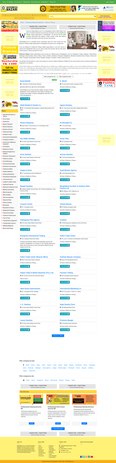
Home (4, 2)
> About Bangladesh (53, 455)
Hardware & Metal (7, 169)
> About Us (40, 447)
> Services (40, 448)
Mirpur (38, 365)
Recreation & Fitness (8, 207)
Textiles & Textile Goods (9, 215)
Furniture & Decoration (9, 164)
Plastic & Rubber (7, 202)
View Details (25, 98)
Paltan (54, 365)
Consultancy (6, 146)
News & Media (7, 195)
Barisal (47, 380)
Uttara (43, 365)
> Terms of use (41, 455)
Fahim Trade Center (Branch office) (34, 257)
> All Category (41, 451)
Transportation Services (9, 223)
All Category (10, 2)
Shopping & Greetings (8, 210)
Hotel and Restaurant (8, 174)
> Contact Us (40, 454)
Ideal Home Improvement (30, 289)
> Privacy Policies (52, 457)
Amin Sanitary (25, 154)
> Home (39, 445)
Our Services (18, 2)
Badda (65, 365)
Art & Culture (6, 119)
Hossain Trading (66, 273)
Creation (63, 220)
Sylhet (73, 380)
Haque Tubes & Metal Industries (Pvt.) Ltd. (37, 273)
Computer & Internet (8, 139)
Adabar (60, 365)
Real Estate (6, 205)
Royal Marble (25, 81)
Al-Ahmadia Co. (66, 123)
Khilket (27, 365)
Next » (61, 335)
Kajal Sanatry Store (67, 304)
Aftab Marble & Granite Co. (30, 105)
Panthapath (71, 368)
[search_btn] (95, 16)
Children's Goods (7, 134)
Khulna (33, 380)
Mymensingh (53, 380)
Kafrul (24, 368)
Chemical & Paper (7, 132)
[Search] (71, 16)
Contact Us (52, 2)
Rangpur (67, 380)
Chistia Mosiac (66, 204)
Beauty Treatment (7, 124)
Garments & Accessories (9, 166)
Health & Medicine (8, 171)
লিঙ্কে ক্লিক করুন (42, 73)
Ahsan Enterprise (27, 123)
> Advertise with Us (42, 452)
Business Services (8, 129)
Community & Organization (10, 137)
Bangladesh (45, 2)
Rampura (84, 368)
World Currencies (35, 2)
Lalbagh (54, 368)
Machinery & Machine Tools (10, 187)
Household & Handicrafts (9, 176)
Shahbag (90, 368)
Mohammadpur (62, 368)
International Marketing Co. (71, 289)
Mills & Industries (7, 192)
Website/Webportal (8, 225)
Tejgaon (25, 370)
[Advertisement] (58, 349)
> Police (50, 454)
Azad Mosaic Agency (68, 170)
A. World (63, 81)
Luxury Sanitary (26, 320)
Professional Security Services (84, 407)
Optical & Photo (7, 200)
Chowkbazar (78, 365)
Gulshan (49, 365)
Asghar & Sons (26, 170)
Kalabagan (38, 368)
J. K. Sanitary (25, 304)
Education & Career (8, 149)
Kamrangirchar (46, 368)
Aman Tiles (64, 139)
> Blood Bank (51, 448)
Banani (33, 365)
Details (31, 423)
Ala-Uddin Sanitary (27, 139)
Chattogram (40, 380)
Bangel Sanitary (26, 186)
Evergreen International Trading (32, 236)
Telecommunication (8, 213)
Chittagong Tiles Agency (30, 220)
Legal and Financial (8, 184)
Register (112, 2)
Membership (26, 2)
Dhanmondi (32, 370)
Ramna (78, 368)
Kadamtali (30, 368)
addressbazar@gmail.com (66, 452)
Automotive (6, 121)
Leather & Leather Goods (9, 182)
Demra (85, 365)
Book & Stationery (7, 126)
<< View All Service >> (58, 428)
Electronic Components (9, 156)
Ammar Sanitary (66, 154)
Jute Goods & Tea (7, 179)
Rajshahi (61, 380)
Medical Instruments (8, 189)
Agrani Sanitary (66, 105)
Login (107, 2)
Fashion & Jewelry (8, 158)
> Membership (41, 450)
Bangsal (71, 365)
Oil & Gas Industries (8, 197)
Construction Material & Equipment (34, 22)
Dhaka (28, 380)
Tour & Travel (6, 218)
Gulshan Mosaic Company (70, 257)
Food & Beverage (7, 161)
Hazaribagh (92, 365)
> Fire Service (51, 452)
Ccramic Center (26, 204)
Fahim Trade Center (67, 236)
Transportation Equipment (10, 220)
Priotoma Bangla (66, 320)
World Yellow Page (8, 228)
